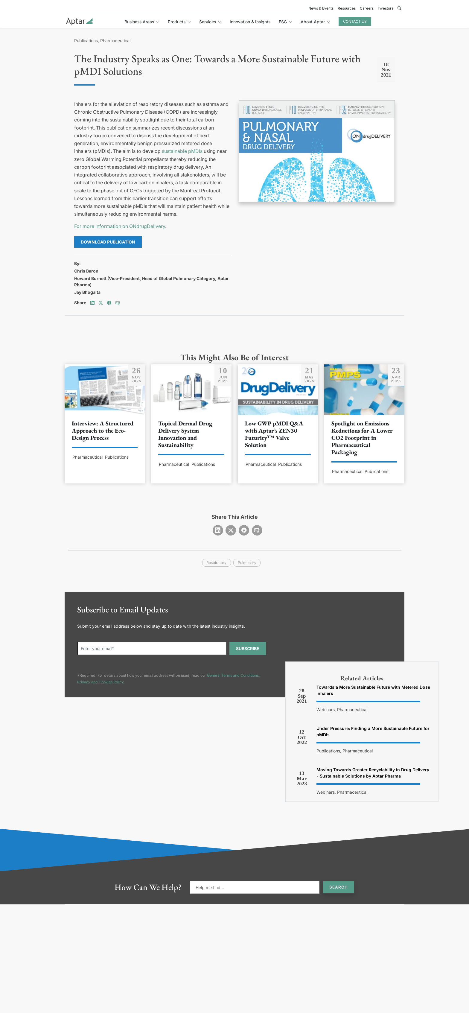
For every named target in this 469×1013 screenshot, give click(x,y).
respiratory (216, 562)
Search (338, 887)
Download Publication (108, 241)
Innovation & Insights (250, 21)
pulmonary (247, 562)
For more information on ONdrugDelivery (119, 226)
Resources (347, 8)
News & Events (321, 8)
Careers (367, 8)
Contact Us (355, 21)
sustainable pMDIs (182, 151)
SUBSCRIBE (247, 648)
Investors (385, 8)
